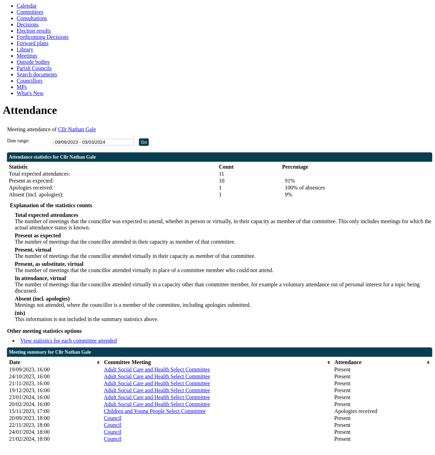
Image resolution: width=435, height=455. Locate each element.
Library (25, 49)
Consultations (32, 18)
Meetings (27, 56)
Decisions (27, 24)
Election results (34, 31)
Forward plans (33, 43)
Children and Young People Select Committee (155, 411)
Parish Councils (34, 68)
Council (112, 418)
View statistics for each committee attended (68, 341)
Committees (30, 12)
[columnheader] (54, 362)
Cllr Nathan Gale (77, 129)
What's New (30, 93)
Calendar (27, 6)
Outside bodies (33, 62)
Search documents (37, 74)
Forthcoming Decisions (43, 37)
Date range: (18, 140)
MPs (22, 87)
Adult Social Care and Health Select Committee (157, 369)
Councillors (30, 81)
